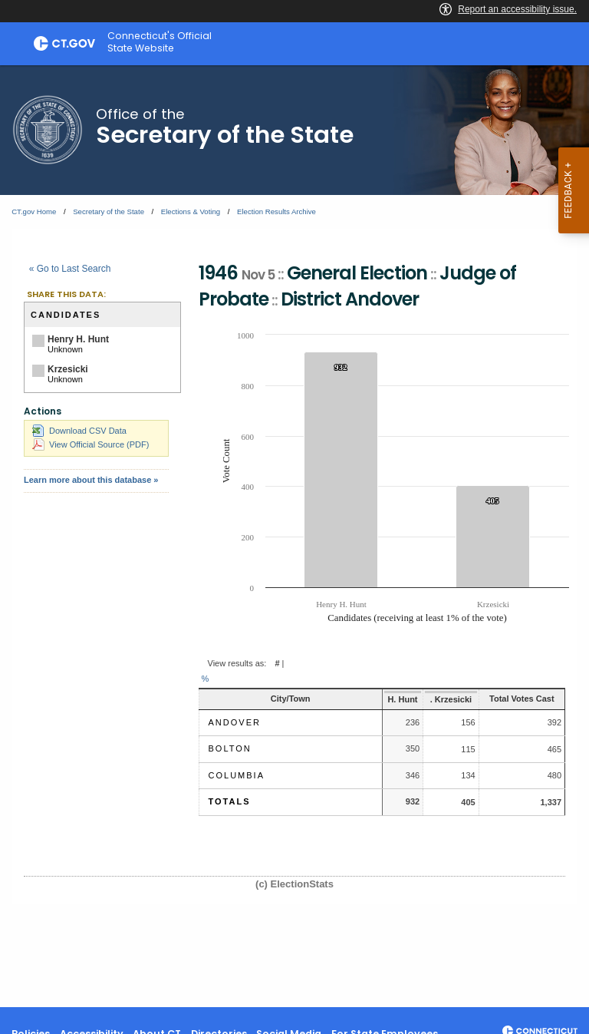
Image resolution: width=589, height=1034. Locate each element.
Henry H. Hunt (78, 339)
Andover (235, 722)
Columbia (237, 775)
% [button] (205, 678)
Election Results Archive (276, 211)
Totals (230, 801)
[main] (294, 536)
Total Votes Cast (512, 698)
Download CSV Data (79, 430)
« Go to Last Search (70, 268)
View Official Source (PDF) (90, 444)
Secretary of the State (108, 211)
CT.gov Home (34, 211)
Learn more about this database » (91, 479)
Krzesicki (68, 369)
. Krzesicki (431, 699)
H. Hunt (381, 699)
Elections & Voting (190, 211)
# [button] (277, 663)
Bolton (230, 748)
